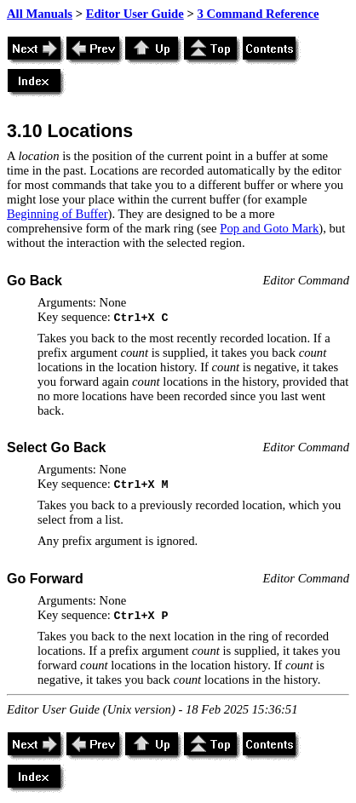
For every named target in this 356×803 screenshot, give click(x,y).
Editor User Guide (135, 13)
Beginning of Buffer (57, 214)
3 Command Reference (258, 13)
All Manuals (39, 13)
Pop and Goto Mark (269, 228)
